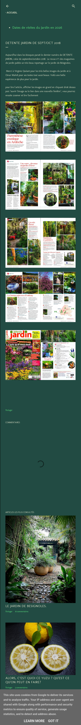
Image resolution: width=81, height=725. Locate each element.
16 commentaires (21, 611)
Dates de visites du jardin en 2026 (37, 27)
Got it (53, 721)
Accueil (12, 12)
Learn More (34, 721)
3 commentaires (21, 687)
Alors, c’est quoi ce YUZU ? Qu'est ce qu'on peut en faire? (37, 680)
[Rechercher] (73, 5)
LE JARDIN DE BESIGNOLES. (25, 606)
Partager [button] (8, 410)
